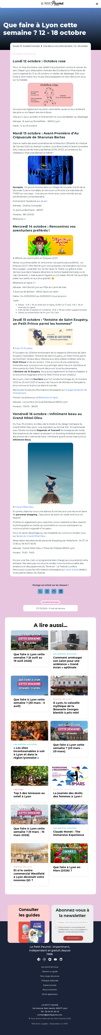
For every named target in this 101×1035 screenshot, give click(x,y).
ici (22, 117)
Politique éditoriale (49, 980)
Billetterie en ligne (48, 397)
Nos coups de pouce (49, 976)
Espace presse (49, 985)
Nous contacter (50, 989)
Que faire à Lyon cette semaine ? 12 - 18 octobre (65, 46)
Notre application (50, 994)
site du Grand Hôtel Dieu (32, 536)
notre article (72, 569)
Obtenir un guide (50, 971)
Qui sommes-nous (49, 967)
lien (45, 201)
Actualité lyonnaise (31, 46)
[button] (97, 4)
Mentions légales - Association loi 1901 (50, 1024)
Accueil (16, 46)
